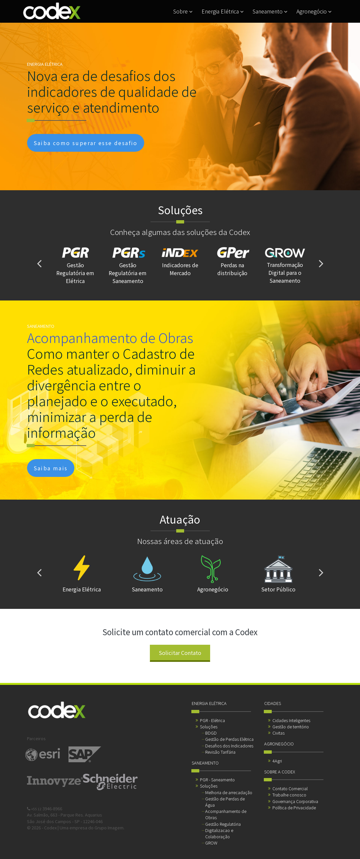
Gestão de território (290, 726)
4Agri (277, 761)
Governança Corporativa (295, 801)
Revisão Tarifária (220, 752)
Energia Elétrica (222, 11)
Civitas (278, 733)
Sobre (182, 11)
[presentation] (39, 263)
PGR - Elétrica (212, 720)
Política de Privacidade (294, 807)
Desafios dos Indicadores (229, 745)
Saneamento (270, 11)
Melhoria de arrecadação (228, 792)
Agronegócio (313, 11)
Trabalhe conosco (289, 795)
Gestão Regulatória (223, 824)
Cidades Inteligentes (291, 720)
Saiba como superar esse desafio (86, 143)
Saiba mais (51, 468)
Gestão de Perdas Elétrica (229, 739)
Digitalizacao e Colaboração (219, 833)
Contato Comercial (290, 788)
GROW (211, 843)
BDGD (211, 733)
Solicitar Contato (180, 653)
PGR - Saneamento (217, 779)
